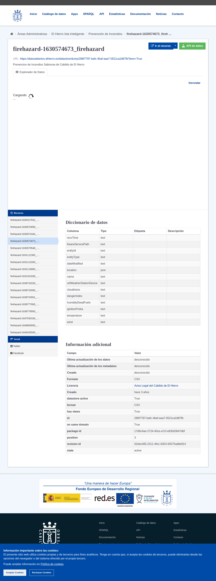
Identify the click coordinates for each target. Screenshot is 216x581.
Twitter (15, 346)
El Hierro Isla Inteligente (67, 34)
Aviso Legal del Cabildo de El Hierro (156, 385)
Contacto (178, 14)
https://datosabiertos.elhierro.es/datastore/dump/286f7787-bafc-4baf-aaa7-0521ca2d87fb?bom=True (81, 58)
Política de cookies (52, 564)
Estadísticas (117, 14)
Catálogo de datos (54, 14)
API (101, 14)
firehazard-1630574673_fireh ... (149, 34)
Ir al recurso (161, 45)
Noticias (161, 14)
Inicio (33, 14)
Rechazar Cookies (41, 572)
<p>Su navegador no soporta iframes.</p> (108, 147)
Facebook (17, 353)
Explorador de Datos (30, 72)
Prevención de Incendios (105, 34)
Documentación (140, 14)
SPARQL (88, 14)
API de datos (192, 45)
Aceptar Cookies (15, 572)
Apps (74, 14)
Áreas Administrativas (32, 34)
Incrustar (194, 82)
